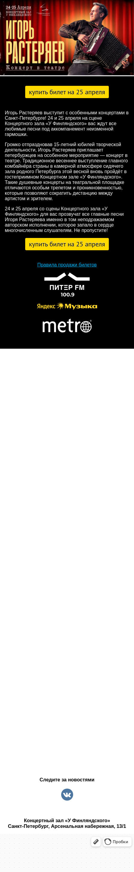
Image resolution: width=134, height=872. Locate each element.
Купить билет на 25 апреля (67, 92)
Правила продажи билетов (67, 264)
